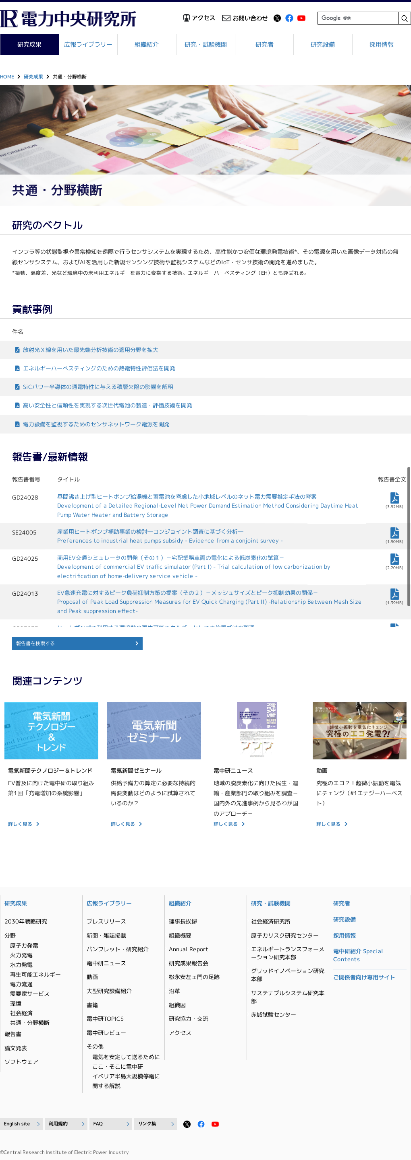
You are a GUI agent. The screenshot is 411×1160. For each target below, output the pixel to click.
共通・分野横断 (30, 1022)
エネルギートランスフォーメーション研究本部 (287, 953)
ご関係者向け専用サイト (364, 977)
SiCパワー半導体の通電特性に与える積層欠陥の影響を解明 (98, 387)
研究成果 (33, 76)
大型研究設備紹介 (109, 991)
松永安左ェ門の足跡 (194, 977)
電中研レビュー (106, 1033)
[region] (205, 546)
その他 (95, 1046)
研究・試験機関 (206, 44)
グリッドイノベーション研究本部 (287, 975)
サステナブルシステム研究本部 (287, 997)
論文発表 (15, 1048)
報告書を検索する (35, 643)
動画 (92, 977)
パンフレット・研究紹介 (118, 949)
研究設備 (323, 44)
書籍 (92, 1005)
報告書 (12, 1034)
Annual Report (188, 949)
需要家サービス (30, 994)
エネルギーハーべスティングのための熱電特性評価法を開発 (99, 368)
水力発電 (21, 965)
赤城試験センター (273, 1014)
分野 (10, 935)
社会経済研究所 (271, 921)
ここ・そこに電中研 (117, 1066)
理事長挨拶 (183, 921)
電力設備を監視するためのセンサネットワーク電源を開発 (96, 424)
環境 (15, 1003)
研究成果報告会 (188, 963)
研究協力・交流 (188, 1018)
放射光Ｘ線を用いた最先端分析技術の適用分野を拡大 (90, 350)
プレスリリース (106, 921)
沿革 (174, 991)
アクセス (180, 1033)
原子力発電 (24, 945)
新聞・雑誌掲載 (106, 935)
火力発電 (21, 955)
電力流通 (21, 984)
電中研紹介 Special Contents (358, 955)
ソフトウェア (21, 1061)
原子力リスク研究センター (285, 935)
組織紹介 (147, 44)
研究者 (264, 44)
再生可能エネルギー (35, 974)
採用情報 (381, 44)
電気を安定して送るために (126, 1057)
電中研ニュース (106, 963)
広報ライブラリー (88, 44)
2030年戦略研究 (25, 921)
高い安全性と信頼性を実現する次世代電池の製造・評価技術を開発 (107, 405)
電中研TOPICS (105, 1018)
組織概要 (180, 935)
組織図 (177, 1005)
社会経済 (21, 1013)
